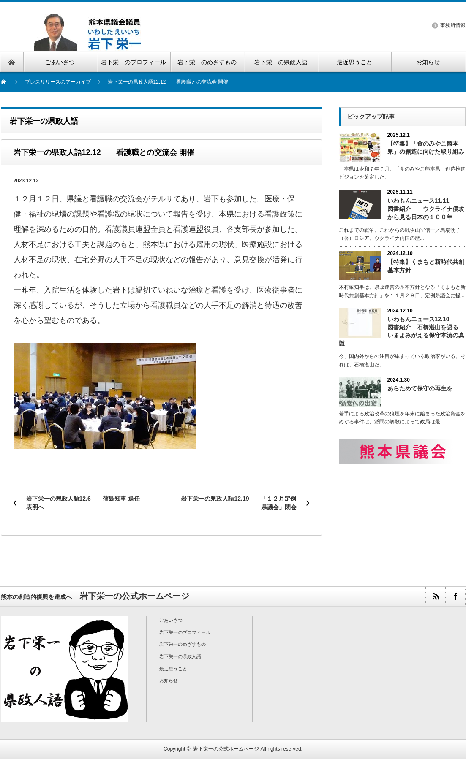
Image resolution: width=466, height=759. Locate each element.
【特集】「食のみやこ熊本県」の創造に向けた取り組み (425, 147)
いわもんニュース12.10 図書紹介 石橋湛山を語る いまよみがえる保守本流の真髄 (401, 331)
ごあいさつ (171, 620)
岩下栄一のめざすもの (182, 644)
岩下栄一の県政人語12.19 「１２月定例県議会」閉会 (238, 502)
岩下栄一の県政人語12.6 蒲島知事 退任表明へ (83, 502)
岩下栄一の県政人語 (180, 656)
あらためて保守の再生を (419, 388)
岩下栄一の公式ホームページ (226, 749)
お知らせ (168, 680)
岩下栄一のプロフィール (184, 632)
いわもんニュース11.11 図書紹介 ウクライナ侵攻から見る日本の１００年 (425, 208)
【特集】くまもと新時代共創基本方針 (425, 265)
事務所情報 (453, 25)
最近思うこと (173, 668)
